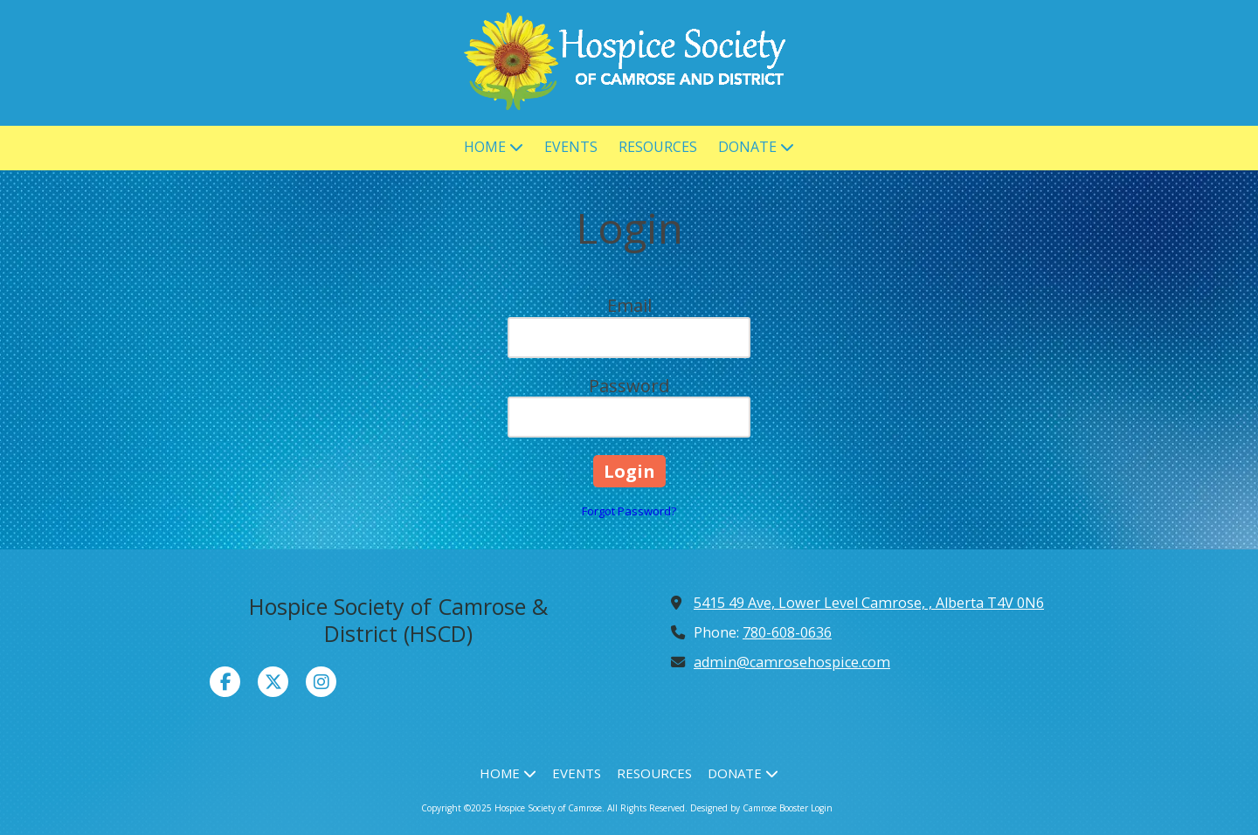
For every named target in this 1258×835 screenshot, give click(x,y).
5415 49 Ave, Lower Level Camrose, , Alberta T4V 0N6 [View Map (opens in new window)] (869, 602)
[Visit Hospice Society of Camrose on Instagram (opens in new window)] (321, 681)
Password (629, 385)
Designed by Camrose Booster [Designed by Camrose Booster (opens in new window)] (749, 808)
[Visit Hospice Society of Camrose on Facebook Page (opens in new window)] (225, 681)
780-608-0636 (787, 632)
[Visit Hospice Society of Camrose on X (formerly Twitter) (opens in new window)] (273, 681)
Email (629, 305)
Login (822, 808)
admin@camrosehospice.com (792, 662)
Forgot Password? (629, 511)
